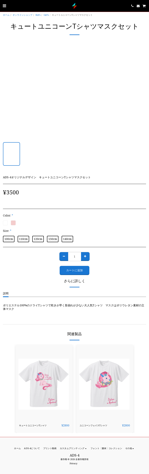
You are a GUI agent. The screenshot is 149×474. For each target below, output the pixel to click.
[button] (4, 6)
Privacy (73, 463)
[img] (44, 382)
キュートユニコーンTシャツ (33, 425)
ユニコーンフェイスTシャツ (93, 425)
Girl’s (46, 14)
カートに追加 (74, 270)
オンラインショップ (22, 14)
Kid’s (37, 14)
